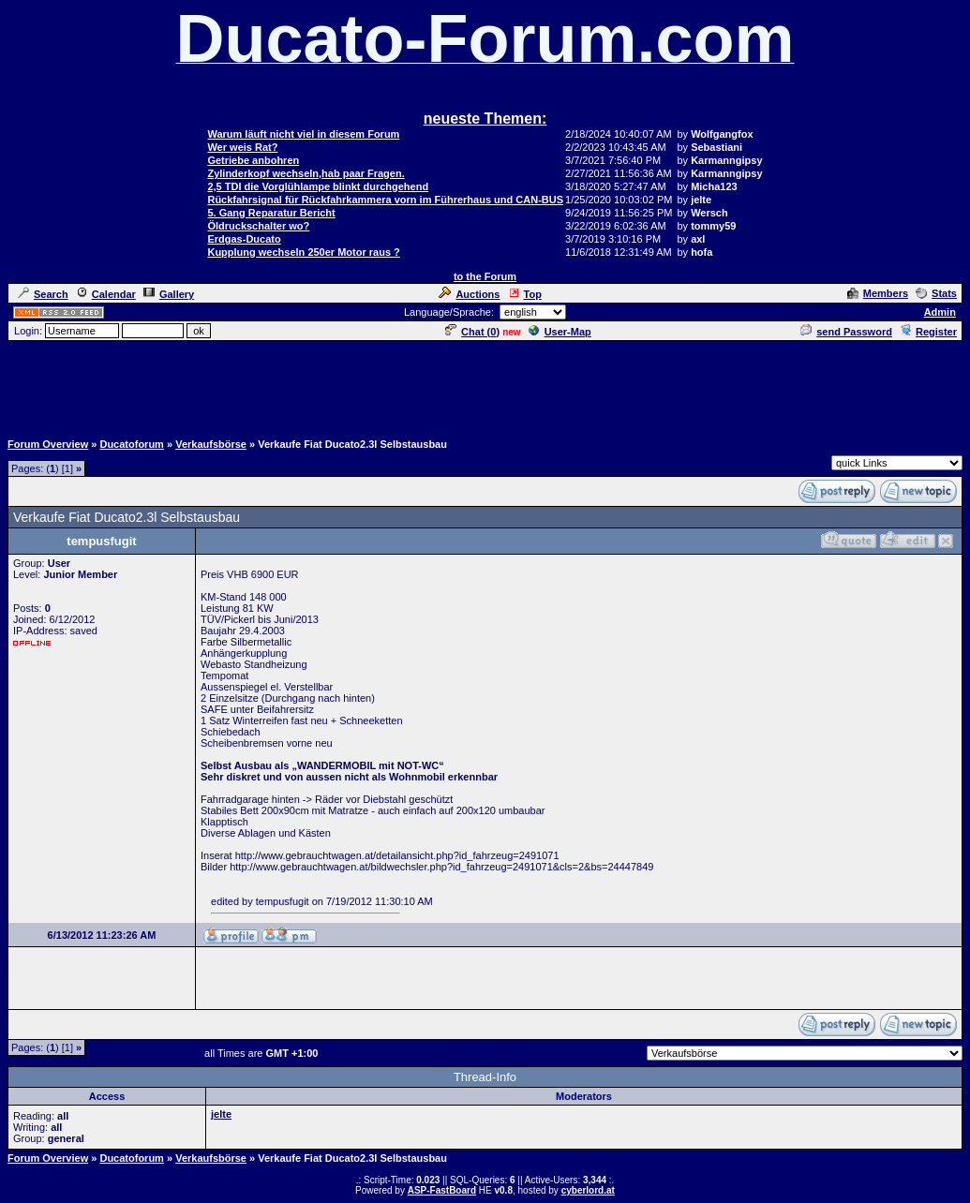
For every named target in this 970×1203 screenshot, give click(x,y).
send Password (846, 331)
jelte (221, 1114)
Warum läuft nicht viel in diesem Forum (303, 134)
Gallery (168, 294)
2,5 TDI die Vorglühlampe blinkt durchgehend (317, 186)
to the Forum (485, 276)
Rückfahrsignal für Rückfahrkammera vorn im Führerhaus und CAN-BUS (385, 199)
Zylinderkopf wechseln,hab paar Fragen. (305, 173)
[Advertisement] (485, 385)
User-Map (560, 331)
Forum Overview (47, 444)
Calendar (106, 294)
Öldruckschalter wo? (258, 225)
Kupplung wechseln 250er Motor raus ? (303, 252)
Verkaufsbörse (210, 444)
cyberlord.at (588, 1190)
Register (928, 331)
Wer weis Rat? (242, 147)
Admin (940, 312)
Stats (936, 293)
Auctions (469, 294)
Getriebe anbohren (253, 160)
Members (877, 293)
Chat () (472, 331)
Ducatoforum (131, 444)
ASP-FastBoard (442, 1190)
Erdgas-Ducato (243, 239)
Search (43, 294)
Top (525, 294)
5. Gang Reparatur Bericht (271, 212)
